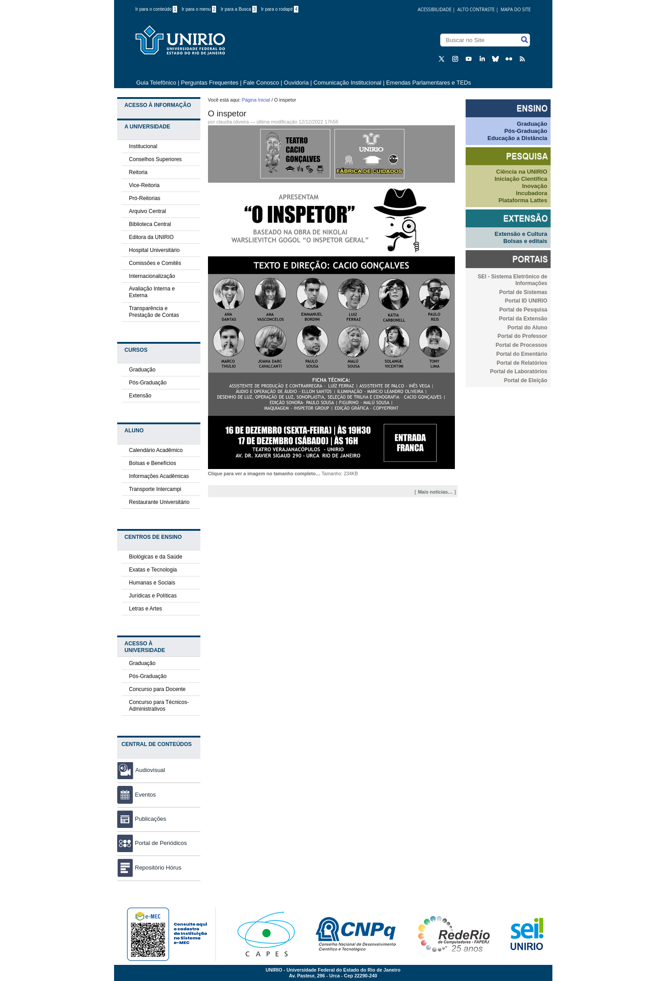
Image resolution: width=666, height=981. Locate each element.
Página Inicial (256, 99)
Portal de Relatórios (521, 363)
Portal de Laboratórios (518, 371)
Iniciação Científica (521, 178)
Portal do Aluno (527, 327)
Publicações (141, 818)
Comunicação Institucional (348, 82)
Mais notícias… (435, 492)
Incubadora (531, 193)
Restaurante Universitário (159, 502)
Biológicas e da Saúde (155, 557)
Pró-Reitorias (144, 198)
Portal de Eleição (525, 380)
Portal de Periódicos (152, 843)
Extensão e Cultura (521, 233)
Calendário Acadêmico (155, 450)
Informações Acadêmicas (159, 476)
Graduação (142, 370)
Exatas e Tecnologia (153, 570)
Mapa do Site (515, 9)
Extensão (140, 395)
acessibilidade (435, 9)
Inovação (534, 186)
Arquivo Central (147, 211)
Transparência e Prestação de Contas (154, 311)
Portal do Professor (522, 336)
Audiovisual (150, 770)
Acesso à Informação (157, 105)
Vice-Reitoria (144, 185)
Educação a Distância (517, 138)
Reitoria (138, 172)
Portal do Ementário (521, 354)
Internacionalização (152, 276)
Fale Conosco (261, 82)
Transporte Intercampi (155, 489)
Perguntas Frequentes (209, 82)
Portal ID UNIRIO (526, 301)
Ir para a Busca (238, 9)
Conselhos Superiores (155, 159)
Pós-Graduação (147, 383)
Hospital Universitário (154, 250)
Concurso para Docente (157, 689)
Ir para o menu (199, 9)
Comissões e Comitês (155, 263)
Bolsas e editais (525, 241)
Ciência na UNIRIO (521, 171)
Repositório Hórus (149, 867)
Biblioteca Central (150, 224)
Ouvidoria (297, 82)
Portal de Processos (521, 345)
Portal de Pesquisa (523, 310)
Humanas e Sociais (152, 583)
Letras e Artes (145, 609)
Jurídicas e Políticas (153, 596)
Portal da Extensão (523, 319)
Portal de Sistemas (523, 292)
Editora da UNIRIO (151, 237)
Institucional (143, 146)
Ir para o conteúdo (157, 9)
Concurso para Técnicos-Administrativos (159, 705)
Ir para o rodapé (280, 9)
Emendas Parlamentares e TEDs (428, 82)
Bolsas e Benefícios (152, 463)
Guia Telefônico (156, 82)
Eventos (136, 794)
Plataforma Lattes (522, 200)
